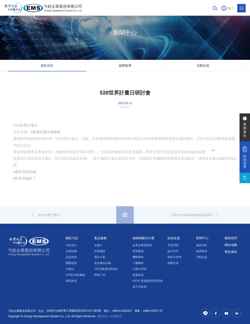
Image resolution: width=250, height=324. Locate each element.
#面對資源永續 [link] (24, 176)
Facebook (215, 313)
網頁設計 (103, 316)
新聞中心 (202, 238)
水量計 (98, 245)
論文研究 (173, 251)
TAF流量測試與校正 (106, 269)
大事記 (70, 269)
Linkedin (236, 313)
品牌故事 (71, 251)
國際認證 (71, 263)
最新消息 (47, 65)
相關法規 (173, 263)
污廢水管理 (139, 269)
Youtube (226, 313)
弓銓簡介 (71, 245)
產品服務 (100, 238)
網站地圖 (231, 245)
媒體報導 (125, 65)
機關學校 (138, 257)
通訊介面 (99, 257)
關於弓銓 (72, 238)
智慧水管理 (174, 257)
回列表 (125, 215)
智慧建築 (138, 251)
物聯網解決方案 (144, 238)
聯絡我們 (231, 238)
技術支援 (173, 238)
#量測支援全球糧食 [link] (45, 137)
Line (205, 313)
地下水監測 (139, 286)
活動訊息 (203, 65)
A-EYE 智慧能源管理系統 (148, 280)
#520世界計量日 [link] (25, 130)
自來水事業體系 (142, 245)
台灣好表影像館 (75, 275)
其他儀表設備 (102, 263)
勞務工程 (99, 275)
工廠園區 (138, 263)
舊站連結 (231, 251)
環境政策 (71, 280)
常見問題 (173, 245)
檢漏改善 (138, 275)
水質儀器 (99, 251)
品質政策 (71, 257)
